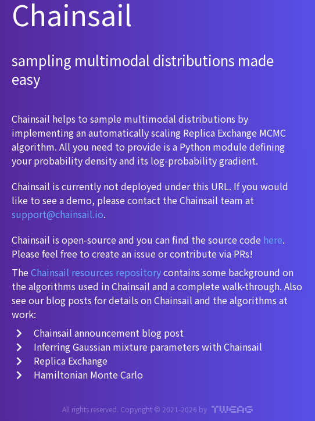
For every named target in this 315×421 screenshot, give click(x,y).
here (272, 240)
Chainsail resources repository (96, 272)
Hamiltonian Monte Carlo (79, 374)
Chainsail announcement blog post (100, 333)
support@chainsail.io (57, 214)
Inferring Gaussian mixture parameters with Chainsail (139, 347)
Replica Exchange (62, 361)
